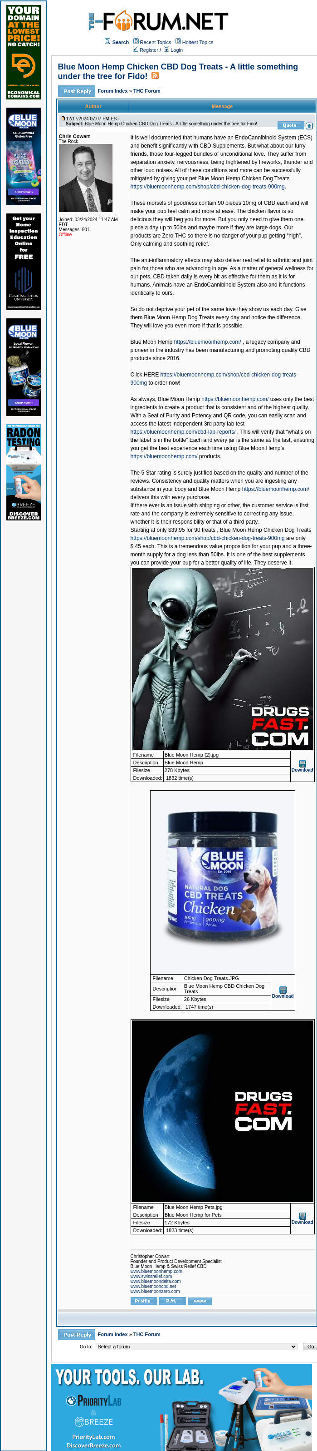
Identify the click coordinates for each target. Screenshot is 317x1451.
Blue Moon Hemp (152, 342)
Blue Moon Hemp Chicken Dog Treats (243, 178)
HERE (151, 374)
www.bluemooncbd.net (153, 1286)
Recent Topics (155, 42)
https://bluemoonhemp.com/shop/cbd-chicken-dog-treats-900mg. (209, 186)
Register (145, 50)
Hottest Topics (198, 42)
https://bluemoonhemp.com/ (207, 342)
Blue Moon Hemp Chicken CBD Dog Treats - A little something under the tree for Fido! (171, 123)
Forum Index (113, 91)
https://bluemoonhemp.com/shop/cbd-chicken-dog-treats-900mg (208, 538)
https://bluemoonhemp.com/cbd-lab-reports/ (183, 432)
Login (173, 50)
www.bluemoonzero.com (155, 1291)
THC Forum (147, 91)
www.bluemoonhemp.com (157, 1271)
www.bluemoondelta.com (156, 1281)
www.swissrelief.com (151, 1276)
